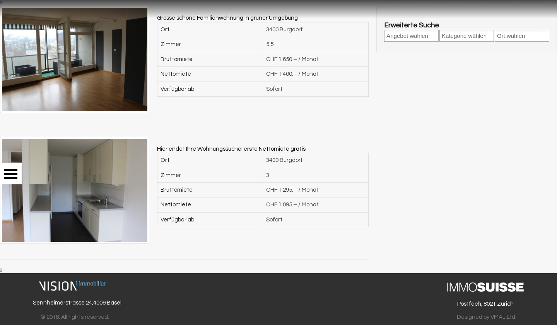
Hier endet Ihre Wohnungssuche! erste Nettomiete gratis (231, 149)
